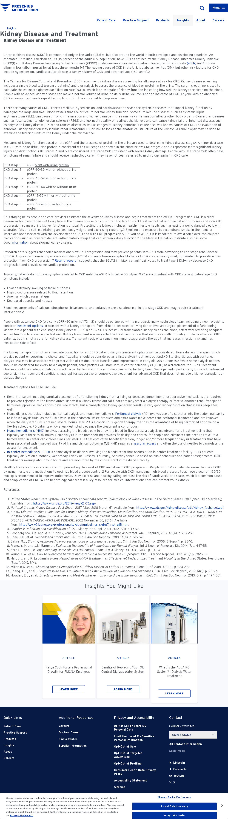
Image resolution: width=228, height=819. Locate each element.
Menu (217, 8)
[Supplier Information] (81, 746)
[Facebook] (179, 769)
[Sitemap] (136, 787)
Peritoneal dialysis (128, 414)
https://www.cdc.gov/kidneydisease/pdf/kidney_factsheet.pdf (179, 507)
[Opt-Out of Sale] (136, 746)
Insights (183, 20)
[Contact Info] (185, 744)
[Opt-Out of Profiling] (136, 763)
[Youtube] (178, 776)
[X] (174, 782)
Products (163, 20)
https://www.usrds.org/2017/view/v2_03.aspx (64, 503)
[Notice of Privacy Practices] (136, 738)
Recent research (66, 260)
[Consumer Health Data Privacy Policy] (136, 772)
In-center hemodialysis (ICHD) (28, 452)
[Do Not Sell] (136, 728)
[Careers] (81, 726)
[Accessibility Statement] (136, 780)
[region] (114, 806)
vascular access (144, 443)
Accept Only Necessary (174, 806)
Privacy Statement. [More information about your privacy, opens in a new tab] (21, 815)
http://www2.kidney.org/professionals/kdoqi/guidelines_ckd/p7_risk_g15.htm (73, 524)
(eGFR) (191, 63)
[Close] (222, 805)
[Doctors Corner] (81, 732)
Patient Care (106, 20)
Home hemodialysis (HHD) (25, 430)
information (20, 242)
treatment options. (30, 326)
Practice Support (136, 20)
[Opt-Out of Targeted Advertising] (136, 755)
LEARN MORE (69, 689)
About (200, 20)
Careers (218, 20)
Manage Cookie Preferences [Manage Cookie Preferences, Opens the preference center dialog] (174, 797)
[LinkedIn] (179, 763)
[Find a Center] (81, 739)
